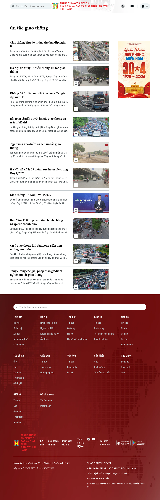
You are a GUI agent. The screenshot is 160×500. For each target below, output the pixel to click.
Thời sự (17, 316)
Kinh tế (98, 316)
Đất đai (124, 339)
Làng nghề (72, 367)
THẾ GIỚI (80, 16)
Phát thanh (45, 406)
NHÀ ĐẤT (114, 16)
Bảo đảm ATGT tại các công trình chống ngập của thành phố (36, 222)
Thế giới (71, 316)
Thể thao (126, 355)
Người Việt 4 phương (77, 339)
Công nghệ (18, 344)
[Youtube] (132, 6)
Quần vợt (125, 367)
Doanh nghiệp (101, 339)
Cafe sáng (99, 328)
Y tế (96, 361)
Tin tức (70, 322)
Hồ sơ (70, 333)
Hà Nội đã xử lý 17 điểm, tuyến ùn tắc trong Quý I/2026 (39, 171)
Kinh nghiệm (127, 344)
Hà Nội (16, 322)
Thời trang (18, 416)
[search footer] (16, 307)
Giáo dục (45, 355)
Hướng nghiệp (47, 372)
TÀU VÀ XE (133, 16)
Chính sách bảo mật (66, 443)
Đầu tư (124, 328)
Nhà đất (125, 316)
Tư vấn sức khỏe (102, 372)
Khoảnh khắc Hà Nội (50, 333)
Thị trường (18, 378)
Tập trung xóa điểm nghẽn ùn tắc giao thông (35, 146)
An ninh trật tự (20, 339)
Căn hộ (124, 333)
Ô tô (15, 361)
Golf (123, 372)
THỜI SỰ (46, 16)
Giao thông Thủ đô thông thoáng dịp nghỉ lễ (38, 44)
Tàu (15, 367)
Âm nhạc (17, 422)
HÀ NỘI (63, 16)
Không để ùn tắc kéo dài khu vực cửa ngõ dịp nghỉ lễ (37, 95)
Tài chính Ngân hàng (104, 333)
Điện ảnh (17, 411)
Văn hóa (71, 355)
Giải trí (17, 394)
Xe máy (17, 372)
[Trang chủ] (32, 16)
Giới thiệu (41, 443)
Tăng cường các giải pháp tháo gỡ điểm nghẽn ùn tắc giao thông (36, 273)
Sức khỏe (99, 355)
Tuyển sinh (45, 367)
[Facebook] (122, 6)
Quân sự (71, 328)
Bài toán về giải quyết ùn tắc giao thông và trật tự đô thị (38, 120)
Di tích (70, 372)
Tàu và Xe (18, 355)
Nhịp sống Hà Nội (48, 322)
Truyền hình (46, 400)
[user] (145, 6)
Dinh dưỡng (99, 367)
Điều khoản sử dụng (53, 443)
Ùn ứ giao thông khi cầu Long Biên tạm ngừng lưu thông (36, 247)
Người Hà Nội (46, 328)
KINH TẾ (97, 16)
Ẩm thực (44, 339)
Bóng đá (125, 361)
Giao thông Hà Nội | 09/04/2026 (30, 195)
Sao (15, 406)
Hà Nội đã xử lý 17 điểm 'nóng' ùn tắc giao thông (38, 70)
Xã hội (16, 333)
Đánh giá (17, 383)
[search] (13, 6)
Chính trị (17, 328)
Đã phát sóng (47, 394)
